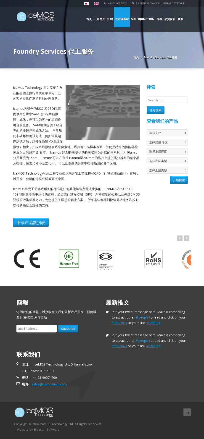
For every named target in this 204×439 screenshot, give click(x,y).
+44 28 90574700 (115, 3)
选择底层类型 (158, 161)
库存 (159, 19)
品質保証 (169, 19)
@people (141, 317)
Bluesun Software (46, 429)
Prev (180, 238)
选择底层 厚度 (158, 142)
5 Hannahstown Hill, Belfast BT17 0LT (158, 3)
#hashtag (153, 323)
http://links (119, 323)
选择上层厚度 (158, 151)
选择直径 (155, 133)
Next (186, 238)
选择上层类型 (158, 170)
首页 (89, 19)
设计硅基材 (122, 19)
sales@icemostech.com (49, 384)
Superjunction (142, 19)
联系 (180, 19)
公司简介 (99, 19)
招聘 (110, 19)
